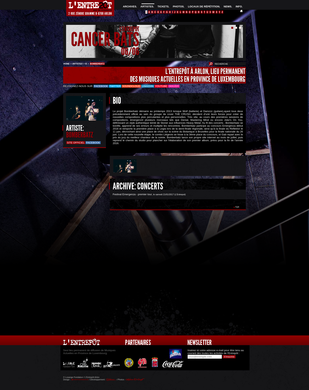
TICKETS (162, 6)
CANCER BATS (105, 39)
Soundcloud (131, 86)
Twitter (115, 86)
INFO (239, 6)
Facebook (101, 86)
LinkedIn (148, 86)
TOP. (237, 207)
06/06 (130, 51)
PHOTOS (178, 6)
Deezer (174, 86)
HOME (66, 64)
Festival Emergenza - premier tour (132, 194)
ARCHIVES (129, 6)
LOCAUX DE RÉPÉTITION (203, 6)
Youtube (161, 86)
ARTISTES (147, 6)
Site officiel (76, 142)
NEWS (227, 6)
